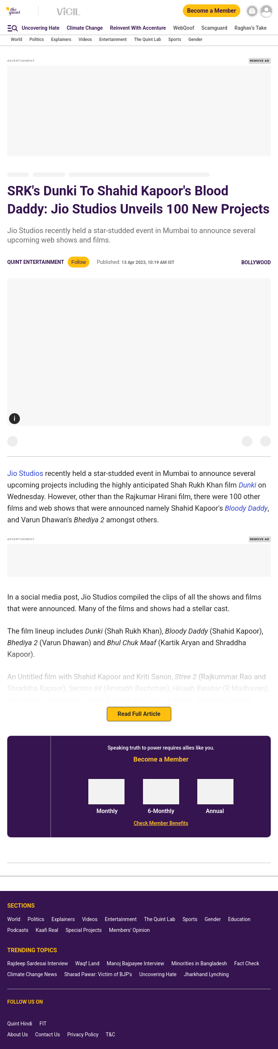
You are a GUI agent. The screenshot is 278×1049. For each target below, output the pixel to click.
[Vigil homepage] (68, 15)
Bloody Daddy (246, 508)
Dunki (247, 485)
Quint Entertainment (35, 262)
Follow (78, 262)
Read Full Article (139, 713)
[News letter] (252, 11)
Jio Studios (25, 473)
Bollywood (256, 262)
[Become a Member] (211, 11)
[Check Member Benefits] (161, 823)
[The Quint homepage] (13, 12)
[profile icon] (266, 11)
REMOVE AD (259, 60)
